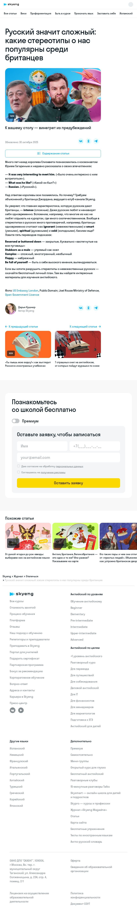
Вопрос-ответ (19, 684)
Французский (19, 761)
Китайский (17, 780)
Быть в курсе (62, 13)
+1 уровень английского (86, 656)
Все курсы (17, 601)
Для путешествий (82, 675)
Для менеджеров (82, 707)
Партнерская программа (26, 665)
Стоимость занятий (23, 607)
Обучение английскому (86, 601)
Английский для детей (86, 726)
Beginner (76, 608)
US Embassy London (25, 290)
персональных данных (69, 466)
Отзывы (15, 626)
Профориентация (40, 13)
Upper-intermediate (83, 633)
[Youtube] (21, 710)
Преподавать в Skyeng (25, 646)
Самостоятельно (82, 755)
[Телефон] (94, 446)
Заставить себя (106, 13)
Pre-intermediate (82, 620)
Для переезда (80, 669)
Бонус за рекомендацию (26, 671)
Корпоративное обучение (27, 677)
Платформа (17, 620)
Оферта (75, 860)
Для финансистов (82, 700)
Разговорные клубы (84, 780)
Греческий (17, 793)
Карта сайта (79, 822)
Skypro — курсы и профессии (90, 803)
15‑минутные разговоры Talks (90, 786)
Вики (24, 13)
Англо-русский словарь (86, 841)
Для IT (74, 694)
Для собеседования (84, 681)
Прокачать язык (83, 13)
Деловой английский (85, 688)
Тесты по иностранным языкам (92, 835)
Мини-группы (80, 761)
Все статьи (10, 13)
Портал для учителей (24, 652)
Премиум (77, 748)
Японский (16, 805)
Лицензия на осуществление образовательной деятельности (29, 897)
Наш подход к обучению (26, 633)
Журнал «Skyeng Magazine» (89, 810)
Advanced (77, 639)
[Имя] (42, 446)
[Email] (68, 457)
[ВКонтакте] (12, 710)
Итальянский (18, 767)
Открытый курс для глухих (88, 767)
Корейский (17, 799)
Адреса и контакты (22, 690)
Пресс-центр (18, 703)
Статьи (75, 816)
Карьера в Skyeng (21, 696)
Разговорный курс (83, 662)
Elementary (78, 614)
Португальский (20, 774)
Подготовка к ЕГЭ (82, 720)
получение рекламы (53, 472)
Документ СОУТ (80, 904)
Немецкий (17, 755)
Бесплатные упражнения (88, 829)
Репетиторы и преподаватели (30, 639)
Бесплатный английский (87, 774)
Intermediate (79, 627)
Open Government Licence (22, 294)
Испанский (126, 13)
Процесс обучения (22, 614)
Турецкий (16, 786)
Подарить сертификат (24, 658)
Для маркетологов (83, 713)
